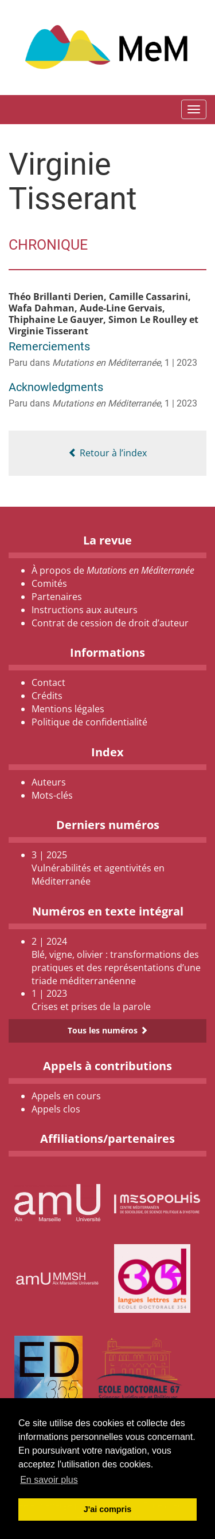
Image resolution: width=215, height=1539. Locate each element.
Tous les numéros (108, 1030)
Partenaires (57, 596)
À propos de (113, 570)
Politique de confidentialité (89, 722)
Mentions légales (68, 709)
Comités (49, 583)
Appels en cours (66, 1096)
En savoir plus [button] (49, 1480)
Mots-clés (52, 795)
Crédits (47, 695)
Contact (48, 682)
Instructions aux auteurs (85, 609)
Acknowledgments (56, 387)
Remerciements (49, 346)
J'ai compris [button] (107, 1509)
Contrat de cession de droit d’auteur (110, 623)
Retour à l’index (107, 453)
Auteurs (49, 782)
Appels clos (56, 1109)
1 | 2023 (181, 362)
